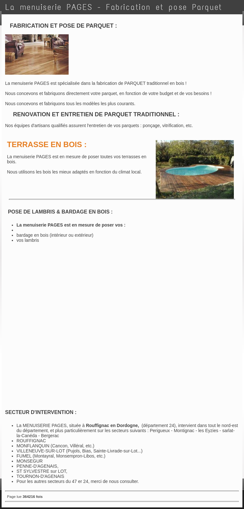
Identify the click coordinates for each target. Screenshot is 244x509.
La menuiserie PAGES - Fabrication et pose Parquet (113, 7)
